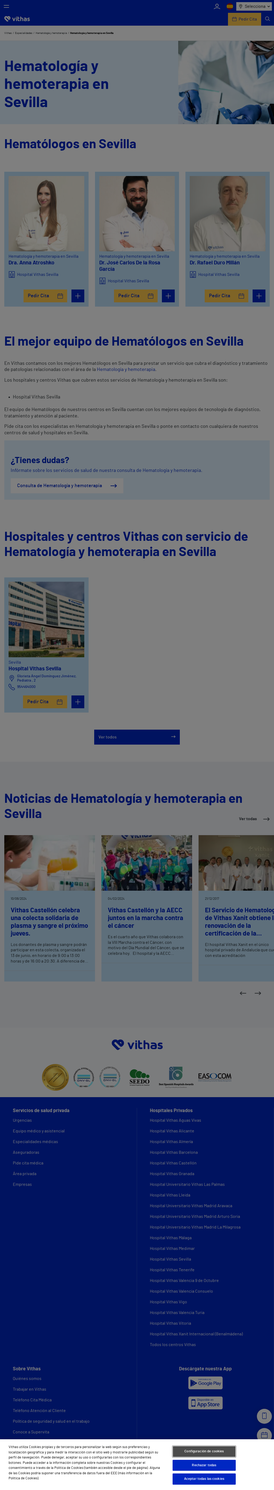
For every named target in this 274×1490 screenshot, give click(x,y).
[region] (137, 1464)
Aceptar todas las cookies (204, 1479)
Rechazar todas (204, 1465)
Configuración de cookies (204, 1451)
